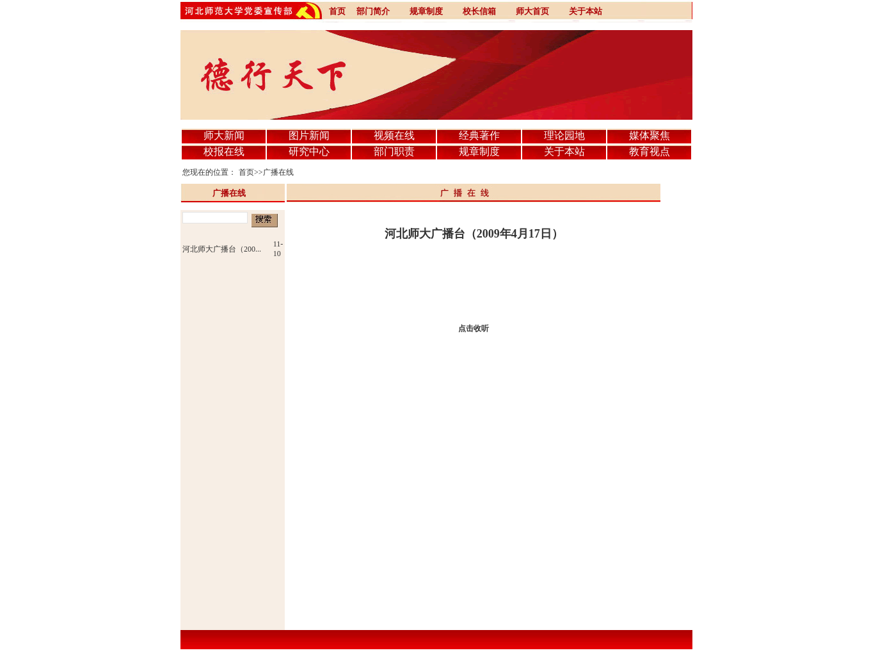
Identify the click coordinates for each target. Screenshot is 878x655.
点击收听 (473, 328)
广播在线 (278, 172)
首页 (246, 172)
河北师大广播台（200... (221, 249)
